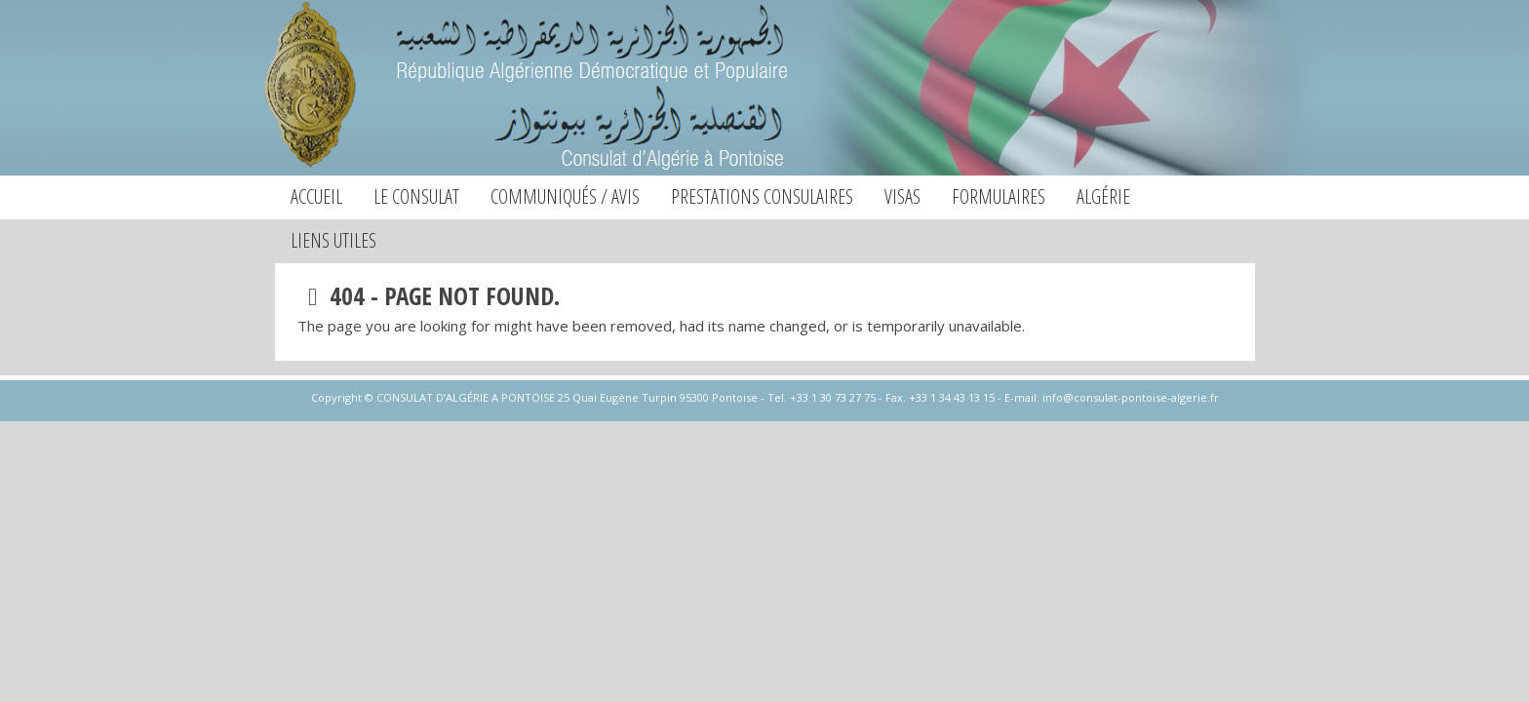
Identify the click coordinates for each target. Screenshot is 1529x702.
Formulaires (998, 196)
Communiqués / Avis (565, 196)
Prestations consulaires (762, 196)
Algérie (1103, 196)
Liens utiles (333, 240)
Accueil (316, 196)
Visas (902, 196)
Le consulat (416, 196)
